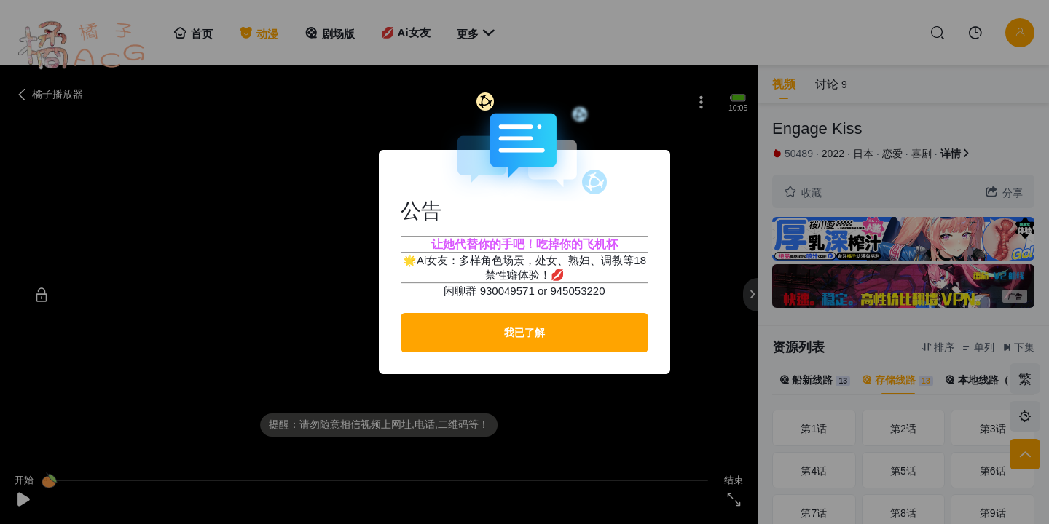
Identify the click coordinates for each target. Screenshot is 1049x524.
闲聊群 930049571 (489, 291)
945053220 (577, 291)
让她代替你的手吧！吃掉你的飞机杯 (524, 244)
